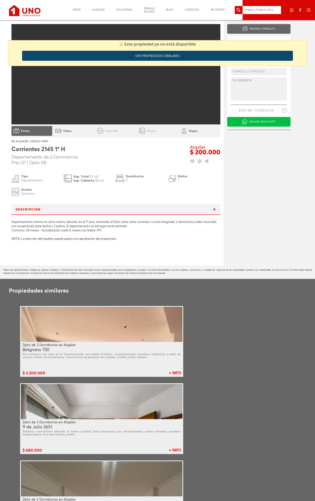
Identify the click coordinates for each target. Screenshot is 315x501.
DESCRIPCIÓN (28, 209)
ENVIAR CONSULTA (262, 28)
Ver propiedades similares (157, 56)
